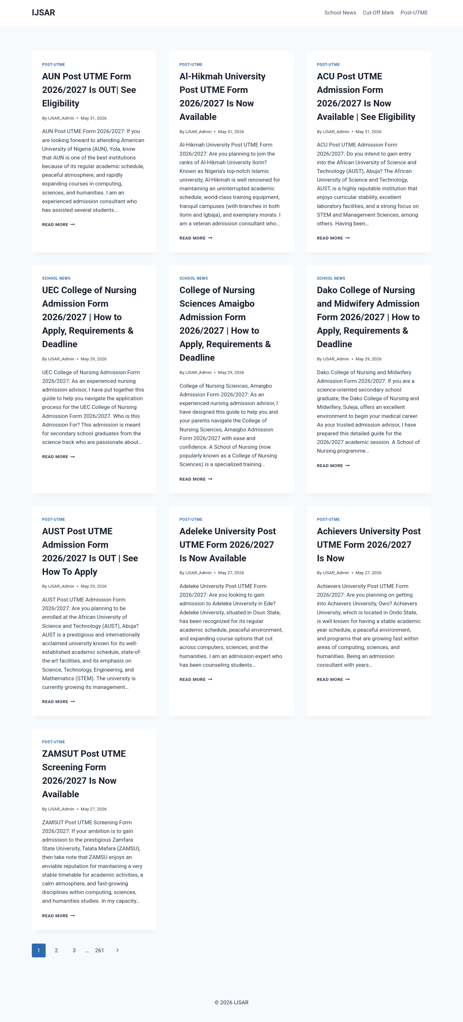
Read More (58, 224)
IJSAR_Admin (61, 118)
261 (99, 950)
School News (340, 12)
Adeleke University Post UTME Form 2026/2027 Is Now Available (227, 545)
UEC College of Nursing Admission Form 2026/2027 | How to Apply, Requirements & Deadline (89, 317)
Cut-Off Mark (378, 12)
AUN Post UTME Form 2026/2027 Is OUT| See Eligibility (89, 90)
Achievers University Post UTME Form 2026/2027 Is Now (369, 545)
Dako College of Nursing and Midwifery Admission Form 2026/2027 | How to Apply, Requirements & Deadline (368, 317)
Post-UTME (414, 12)
